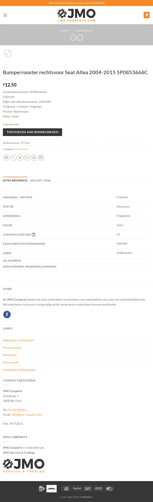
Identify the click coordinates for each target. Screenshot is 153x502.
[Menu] (5, 15)
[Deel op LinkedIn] (41, 157)
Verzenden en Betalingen (19, 369)
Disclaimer (10, 355)
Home (64, 31)
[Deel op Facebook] (13, 157)
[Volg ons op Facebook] (7, 314)
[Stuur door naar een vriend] (27, 157)
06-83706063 (17, 409)
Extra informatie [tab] (15, 180)
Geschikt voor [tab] (40, 180)
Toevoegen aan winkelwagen (32, 132)
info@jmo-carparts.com (27, 414)
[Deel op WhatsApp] (6, 157)
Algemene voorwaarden (18, 340)
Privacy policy (12, 347)
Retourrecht (11, 362)
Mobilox (87, 497)
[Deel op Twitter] (20, 157)
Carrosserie (83, 31)
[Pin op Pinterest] (34, 157)
